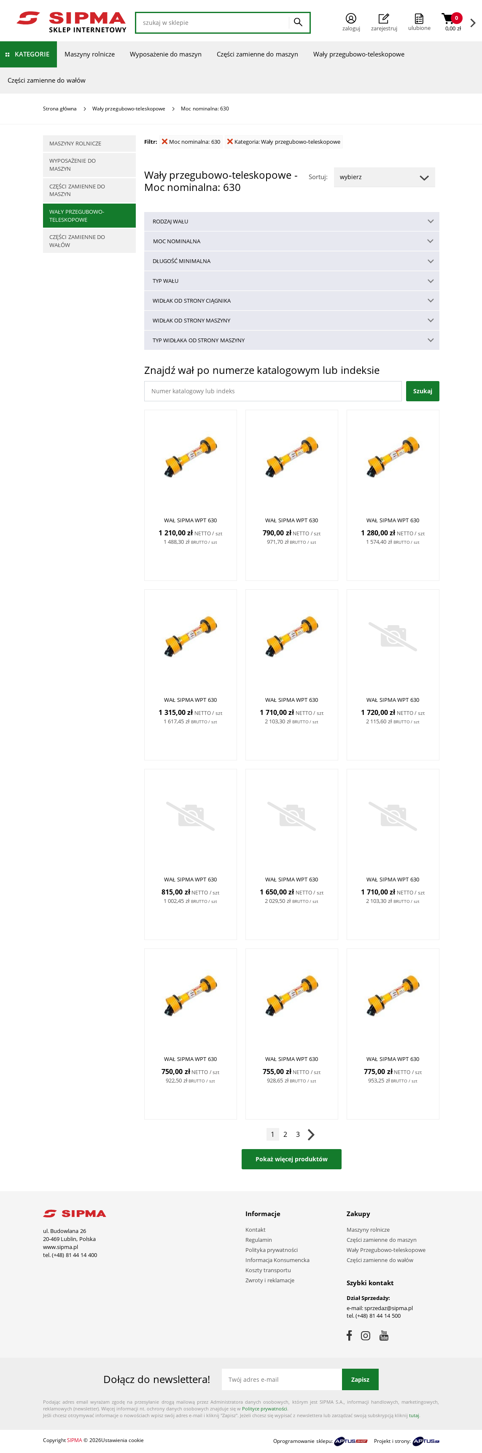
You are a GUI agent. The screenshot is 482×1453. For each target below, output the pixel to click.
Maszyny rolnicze (90, 54)
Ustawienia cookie (122, 1440)
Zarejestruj (384, 22)
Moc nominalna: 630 (191, 141)
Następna (310, 1134)
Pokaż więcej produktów (292, 1159)
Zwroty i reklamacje (269, 1280)
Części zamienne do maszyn (257, 54)
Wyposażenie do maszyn (166, 54)
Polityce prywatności (264, 1408)
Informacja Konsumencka (277, 1260)
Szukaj (422, 391)
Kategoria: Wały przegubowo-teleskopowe (283, 141)
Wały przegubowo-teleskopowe (358, 54)
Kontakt (255, 1229)
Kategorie (32, 54)
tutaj (414, 1415)
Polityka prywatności (271, 1250)
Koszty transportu (268, 1270)
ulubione (419, 28)
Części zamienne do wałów (47, 80)
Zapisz (360, 1379)
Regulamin (258, 1240)
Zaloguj (351, 22)
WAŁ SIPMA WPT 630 (190, 520)
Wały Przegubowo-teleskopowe (386, 1250)
